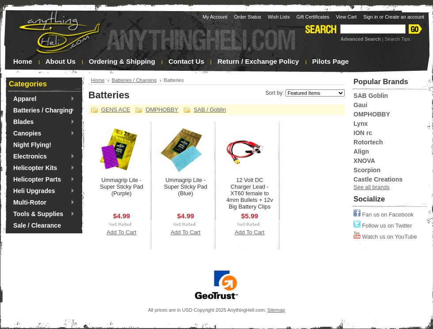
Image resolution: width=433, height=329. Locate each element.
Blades (42, 122)
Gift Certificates (312, 16)
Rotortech (368, 142)
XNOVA (364, 160)
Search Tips (397, 39)
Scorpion (366, 170)
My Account (214, 16)
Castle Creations (378, 179)
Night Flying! (32, 144)
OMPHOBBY (161, 109)
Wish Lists (279, 16)
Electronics (42, 157)
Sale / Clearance (37, 225)
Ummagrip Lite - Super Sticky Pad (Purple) (121, 187)
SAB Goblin (370, 95)
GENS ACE (115, 109)
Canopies (42, 134)
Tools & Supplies (42, 214)
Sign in (370, 16)
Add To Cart (121, 232)
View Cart (346, 16)
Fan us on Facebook (383, 214)
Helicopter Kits (42, 168)
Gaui (360, 104)
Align (361, 151)
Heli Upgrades (42, 191)
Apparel (42, 99)
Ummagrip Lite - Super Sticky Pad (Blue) (185, 187)
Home (98, 80)
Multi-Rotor (42, 203)
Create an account (404, 16)
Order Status (248, 16)
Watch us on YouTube (385, 236)
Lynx (360, 123)
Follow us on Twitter (382, 225)
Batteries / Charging (42, 111)
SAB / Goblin (210, 109)
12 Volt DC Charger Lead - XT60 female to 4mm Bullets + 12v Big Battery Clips (249, 193)
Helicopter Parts (42, 180)
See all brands (371, 187)
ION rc (362, 132)
